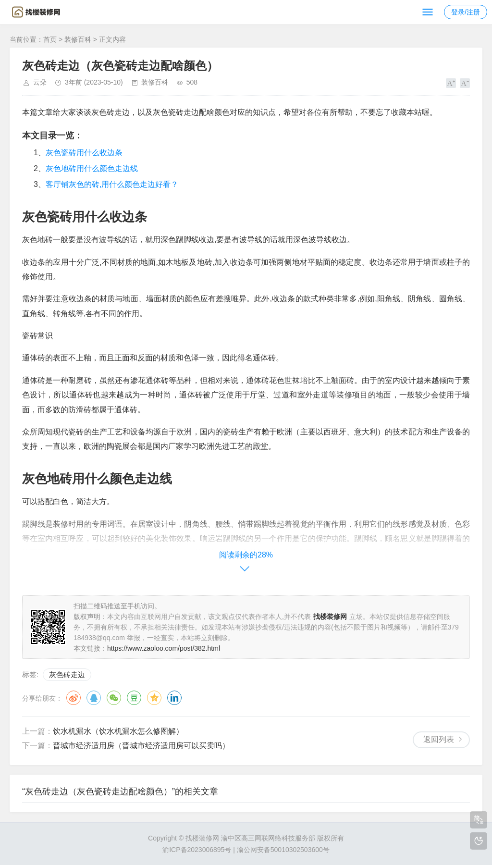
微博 (73, 698)
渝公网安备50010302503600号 (283, 849)
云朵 (40, 82)
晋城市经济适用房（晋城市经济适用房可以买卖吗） (141, 745)
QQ (93, 698)
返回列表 (438, 739)
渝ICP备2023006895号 (196, 849)
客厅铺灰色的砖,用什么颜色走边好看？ (112, 184)
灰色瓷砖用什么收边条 (84, 152)
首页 (50, 39)
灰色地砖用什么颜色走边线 (92, 168)
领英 (174, 698)
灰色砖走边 (67, 674)
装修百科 (77, 39)
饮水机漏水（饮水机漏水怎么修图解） (118, 731)
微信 (114, 698)
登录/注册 (465, 12)
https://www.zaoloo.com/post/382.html (163, 648)
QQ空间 (154, 698)
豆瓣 (134, 698)
